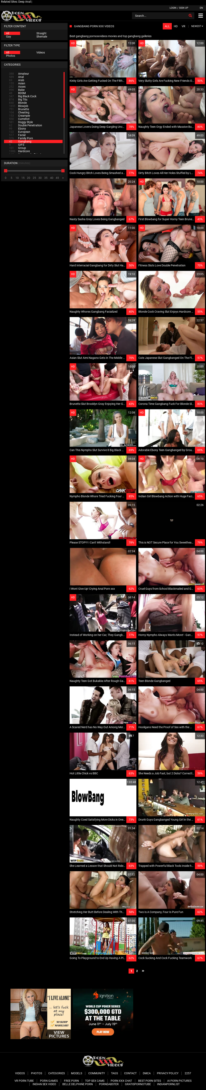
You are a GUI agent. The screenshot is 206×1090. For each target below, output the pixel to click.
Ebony (17, 128)
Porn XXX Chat (121, 1080)
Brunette (19, 109)
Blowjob (18, 106)
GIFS (16, 144)
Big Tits (18, 99)
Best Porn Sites (149, 1080)
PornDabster (109, 1084)
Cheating (19, 112)
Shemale (41, 36)
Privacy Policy (167, 1073)
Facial (17, 135)
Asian (17, 83)
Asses (17, 86)
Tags (114, 1073)
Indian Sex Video (44, 1084)
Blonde (18, 102)
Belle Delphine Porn (77, 1084)
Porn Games (49, 1080)
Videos (40, 52)
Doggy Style (21, 122)
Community (96, 1073)
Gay (8, 36)
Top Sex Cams (94, 1080)
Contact (130, 1073)
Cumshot (19, 118)
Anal (16, 77)
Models (76, 1073)
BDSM (17, 93)
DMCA (147, 1073)
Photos (10, 55)
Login (173, 7)
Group (17, 148)
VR (183, 26)
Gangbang (20, 141)
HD (176, 26)
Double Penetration (25, 125)
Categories (56, 1073)
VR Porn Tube (24, 1080)
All (7, 33)
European (19, 131)
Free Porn (71, 1080)
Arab (16, 80)
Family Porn (21, 138)
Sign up (183, 7)
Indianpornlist (168, 1084)
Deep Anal (24, 1)
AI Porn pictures (179, 1080)
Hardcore (19, 151)
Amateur (19, 73)
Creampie (19, 115)
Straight (41, 33)
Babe (17, 89)
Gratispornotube (138, 1084)
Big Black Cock (22, 96)
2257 (188, 1073)
